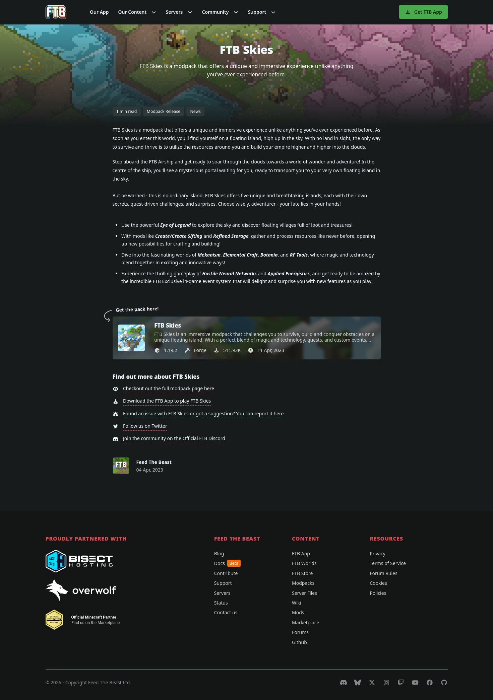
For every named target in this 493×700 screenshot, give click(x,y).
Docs (227, 563)
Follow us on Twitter (145, 426)
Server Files (304, 593)
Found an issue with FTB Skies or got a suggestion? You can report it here (203, 413)
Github (299, 642)
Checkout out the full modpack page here (168, 388)
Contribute (226, 573)
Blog (219, 553)
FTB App (301, 553)
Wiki (296, 603)
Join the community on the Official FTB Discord (174, 438)
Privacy (377, 553)
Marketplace (305, 622)
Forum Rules (383, 573)
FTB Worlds (304, 563)
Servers (222, 593)
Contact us (226, 612)
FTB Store (302, 573)
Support (223, 583)
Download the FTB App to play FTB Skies (167, 401)
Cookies (378, 583)
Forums (300, 632)
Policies (378, 593)
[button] (137, 12)
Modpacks (303, 583)
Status (221, 603)
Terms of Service (388, 563)
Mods (298, 612)
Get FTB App (423, 12)
